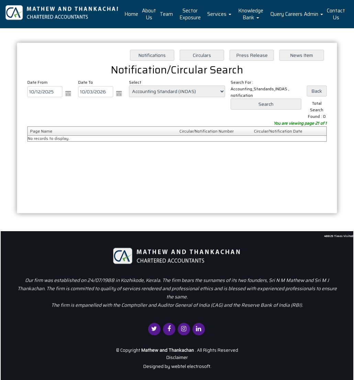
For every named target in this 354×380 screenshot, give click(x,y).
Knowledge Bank (250, 14)
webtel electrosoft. (191, 366)
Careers (293, 14)
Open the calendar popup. (70, 94)
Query (277, 14)
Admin (313, 14)
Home (131, 14)
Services (219, 14)
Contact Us (336, 14)
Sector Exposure (190, 14)
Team (166, 14)
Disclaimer (177, 357)
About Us (149, 14)
